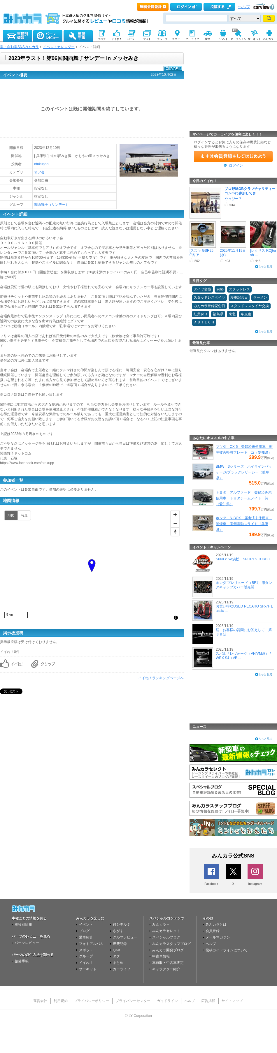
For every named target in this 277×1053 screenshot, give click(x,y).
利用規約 (61, 1001)
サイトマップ (232, 1001)
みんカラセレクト (166, 931)
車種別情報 (23, 924)
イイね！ (86, 963)
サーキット (88, 969)
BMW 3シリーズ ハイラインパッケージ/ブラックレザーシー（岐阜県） (244, 472)
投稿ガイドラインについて (227, 950)
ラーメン (260, 297)
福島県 (218, 314)
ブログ (84, 931)
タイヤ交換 (202, 289)
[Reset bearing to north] (175, 531)
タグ (116, 956)
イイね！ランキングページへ (161, 678)
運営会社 (40, 1001)
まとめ (118, 963)
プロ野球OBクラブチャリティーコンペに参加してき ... (250, 191)
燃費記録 (120, 944)
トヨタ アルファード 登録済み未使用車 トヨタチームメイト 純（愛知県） (244, 498)
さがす (118, 931)
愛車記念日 (239, 297)
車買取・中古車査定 (168, 963)
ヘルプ (244, 7)
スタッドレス (239, 289)
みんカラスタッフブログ (171, 944)
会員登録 (213, 931)
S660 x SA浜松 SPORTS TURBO (243, 559)
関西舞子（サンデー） (51, 204)
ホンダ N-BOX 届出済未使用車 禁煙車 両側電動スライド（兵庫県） (244, 524)
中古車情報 (161, 956)
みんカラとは (216, 924)
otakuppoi (41, 164)
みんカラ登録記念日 (209, 306)
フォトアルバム (91, 944)
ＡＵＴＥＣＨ (204, 322)
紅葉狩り (201, 314)
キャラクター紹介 (166, 969)
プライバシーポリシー (91, 1001)
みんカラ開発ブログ (168, 950)
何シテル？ (121, 924)
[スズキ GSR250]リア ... (201, 253)
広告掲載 (208, 1001)
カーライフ (121, 969)
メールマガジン (218, 937)
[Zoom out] (175, 523)
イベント (86, 924)
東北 (232, 314)
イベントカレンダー (59, 47)
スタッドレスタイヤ (209, 297)
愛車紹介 (86, 937)
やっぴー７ (233, 199)
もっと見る (265, 266)
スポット (86, 950)
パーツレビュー (27, 943)
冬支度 (246, 314)
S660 (220, 289)
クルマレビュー (125, 937)
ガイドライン (167, 1001)
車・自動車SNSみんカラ (19, 47)
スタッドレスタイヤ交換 (249, 306)
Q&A (116, 950)
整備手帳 (22, 961)
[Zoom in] (175, 514)
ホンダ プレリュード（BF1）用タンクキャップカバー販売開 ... (244, 585)
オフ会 (39, 172)
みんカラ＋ (161, 924)
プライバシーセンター (132, 1001)
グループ (86, 956)
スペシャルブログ (166, 937)
